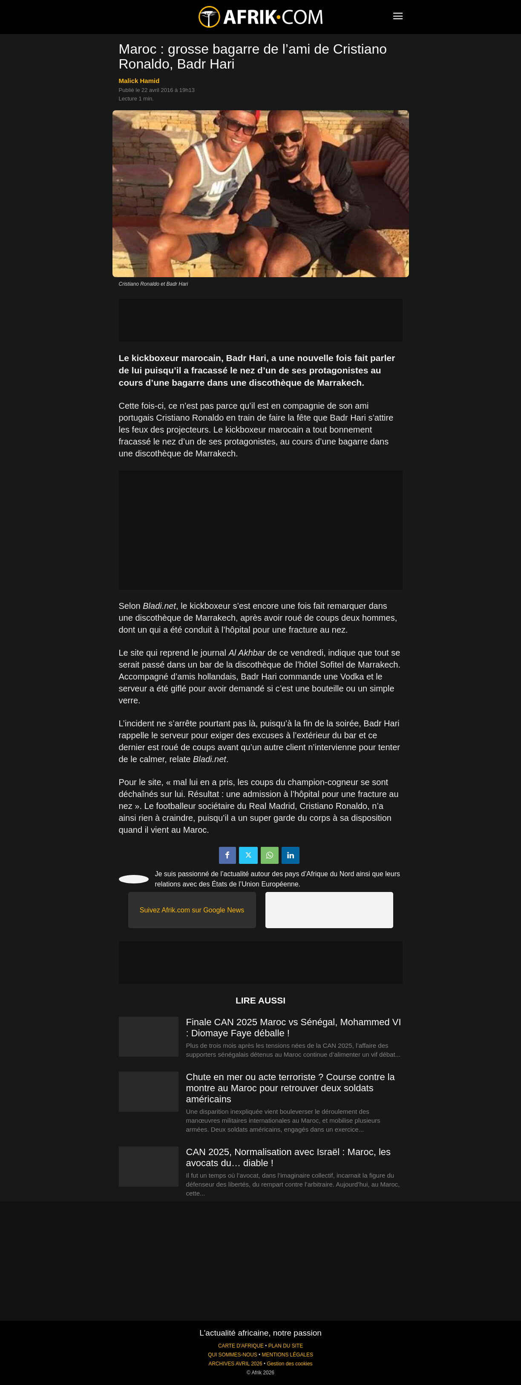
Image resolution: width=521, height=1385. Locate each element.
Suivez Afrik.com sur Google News (192, 910)
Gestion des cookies (289, 1364)
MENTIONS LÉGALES (287, 1355)
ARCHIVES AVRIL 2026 (235, 1364)
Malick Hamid (139, 80)
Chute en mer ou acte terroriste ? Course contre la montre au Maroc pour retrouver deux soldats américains (290, 1088)
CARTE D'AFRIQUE (241, 1346)
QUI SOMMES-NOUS (232, 1355)
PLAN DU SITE (285, 1346)
